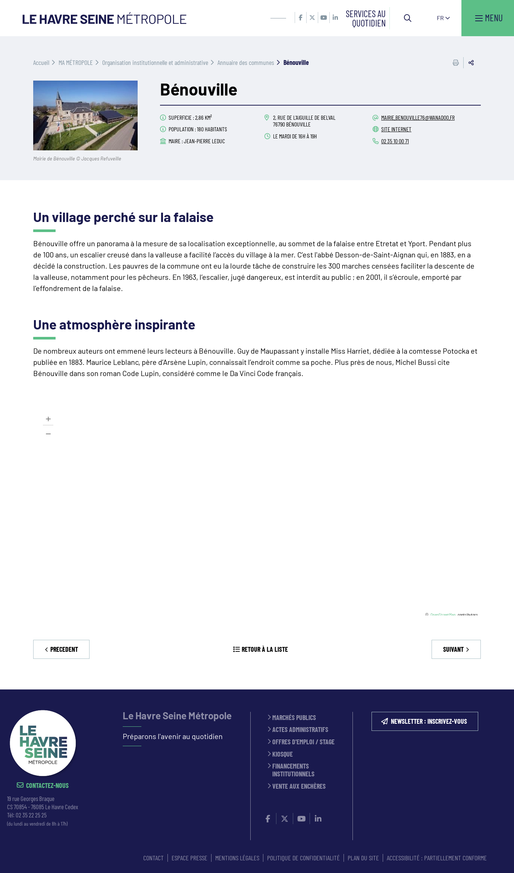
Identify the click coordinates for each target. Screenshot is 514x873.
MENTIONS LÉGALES (237, 858)
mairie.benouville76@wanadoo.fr (418, 117)
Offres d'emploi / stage (303, 742)
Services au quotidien (366, 18)
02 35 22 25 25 (31, 815)
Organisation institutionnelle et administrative (155, 62)
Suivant (453, 649)
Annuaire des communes (245, 62)
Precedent (64, 649)
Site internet (396, 128)
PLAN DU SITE (363, 858)
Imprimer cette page (455, 62)
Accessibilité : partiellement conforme (437, 858)
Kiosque (282, 754)
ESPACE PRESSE (189, 858)
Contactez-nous (47, 785)
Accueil (41, 62)
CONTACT (153, 858)
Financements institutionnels (293, 769)
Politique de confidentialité (303, 858)
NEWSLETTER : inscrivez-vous (429, 721)
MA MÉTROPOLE (76, 62)
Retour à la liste (265, 649)
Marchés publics (294, 718)
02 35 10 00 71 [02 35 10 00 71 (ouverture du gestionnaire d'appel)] (395, 140)
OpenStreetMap (443, 614)
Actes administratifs (300, 729)
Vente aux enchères (299, 786)
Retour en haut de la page (497, 689)
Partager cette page (471, 62)
